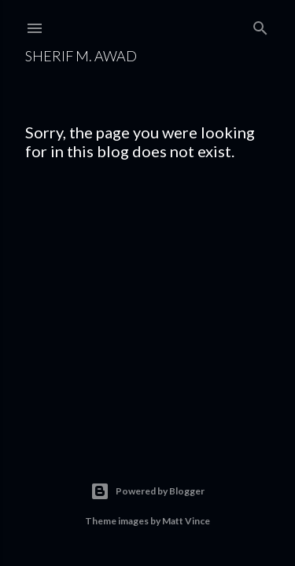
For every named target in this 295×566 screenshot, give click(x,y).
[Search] (260, 24)
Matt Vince (186, 521)
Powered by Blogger (147, 491)
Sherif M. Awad (81, 55)
